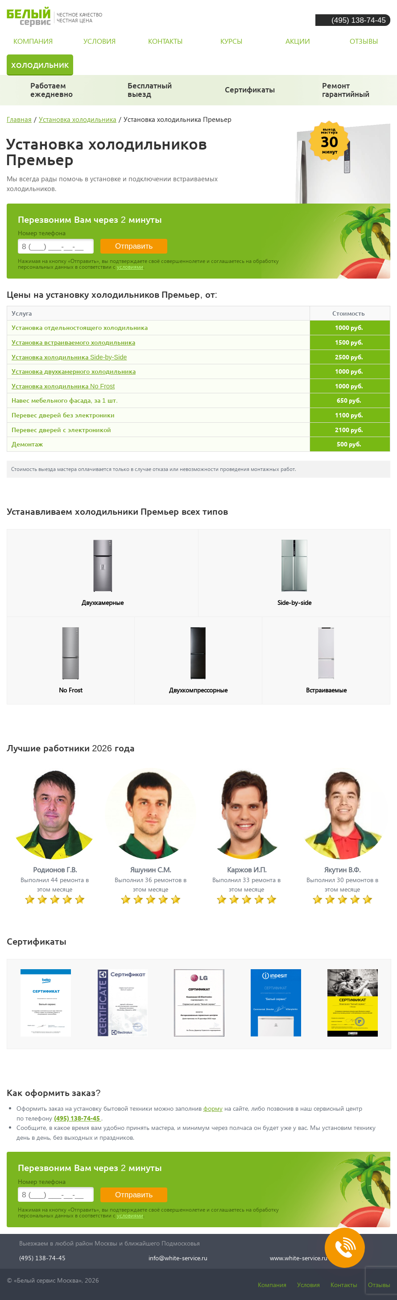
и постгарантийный (349, 93)
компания (33, 41)
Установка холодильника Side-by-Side (69, 357)
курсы (231, 41)
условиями (130, 266)
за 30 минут (150, 93)
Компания (272, 1284)
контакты (165, 41)
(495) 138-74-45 (358, 20)
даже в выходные (54, 93)
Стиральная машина (132, 65)
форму (213, 1108)
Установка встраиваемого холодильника (73, 342)
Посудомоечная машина (248, 65)
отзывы (364, 41)
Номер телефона (42, 233)
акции (297, 41)
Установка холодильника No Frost (63, 386)
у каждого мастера (250, 93)
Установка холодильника (77, 119)
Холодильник (40, 65)
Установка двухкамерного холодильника (74, 371)
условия (99, 41)
